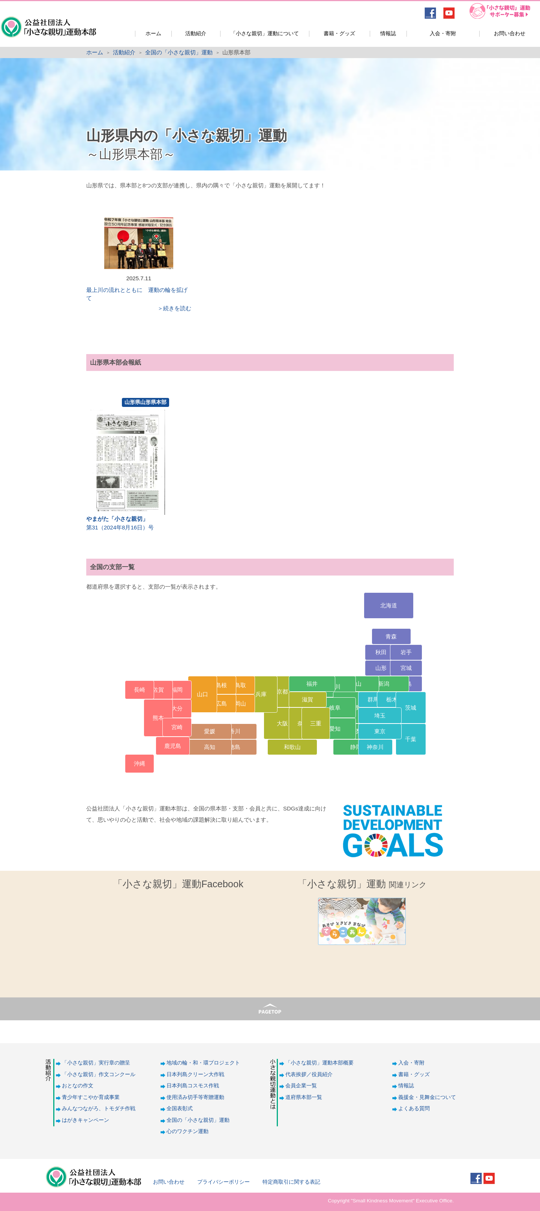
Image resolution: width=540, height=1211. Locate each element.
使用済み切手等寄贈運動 (195, 1097)
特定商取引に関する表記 (291, 1182)
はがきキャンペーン (85, 1120)
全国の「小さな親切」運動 (179, 52)
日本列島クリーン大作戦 (195, 1074)
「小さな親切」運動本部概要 (319, 1063)
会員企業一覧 (301, 1085)
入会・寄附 (443, 33)
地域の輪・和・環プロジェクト (203, 1063)
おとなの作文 (77, 1085)
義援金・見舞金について (427, 1097)
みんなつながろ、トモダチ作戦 (98, 1108)
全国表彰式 (179, 1108)
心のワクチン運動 (187, 1131)
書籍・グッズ (339, 33)
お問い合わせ (509, 33)
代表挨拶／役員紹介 (309, 1074)
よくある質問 (414, 1108)
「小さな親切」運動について (265, 33)
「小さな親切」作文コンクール (98, 1074)
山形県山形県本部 (145, 402)
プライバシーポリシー (223, 1182)
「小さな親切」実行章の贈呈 (96, 1063)
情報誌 (388, 33)
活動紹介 (195, 33)
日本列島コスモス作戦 (192, 1085)
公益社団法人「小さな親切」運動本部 (48, 22)
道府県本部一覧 (303, 1097)
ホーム (153, 33)
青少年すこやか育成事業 (91, 1097)
